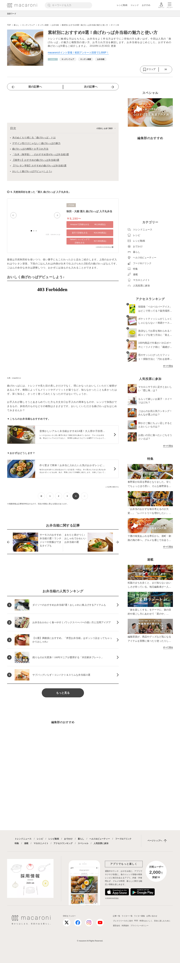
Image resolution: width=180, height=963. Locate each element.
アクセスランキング (63, 843)
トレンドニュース (23, 839)
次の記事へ (91, 86)
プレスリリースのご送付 (123, 921)
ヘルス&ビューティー (99, 839)
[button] (13, 215)
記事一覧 (116, 916)
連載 (26, 843)
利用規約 (125, 926)
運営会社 (116, 926)
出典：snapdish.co (14, 378)
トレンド (134, 5)
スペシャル (83, 843)
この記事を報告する (112, 487)
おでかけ (68, 839)
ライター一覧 (127, 916)
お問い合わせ (151, 916)
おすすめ (146, 5)
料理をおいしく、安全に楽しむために (155, 921)
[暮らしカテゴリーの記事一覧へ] (53, 59)
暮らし (81, 839)
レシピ (40, 839)
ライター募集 (139, 916)
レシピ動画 (122, 5)
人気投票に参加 (101, 843)
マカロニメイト (41, 843)
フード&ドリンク (123, 839)
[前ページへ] (41, 496)
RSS (136, 921)
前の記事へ (35, 86)
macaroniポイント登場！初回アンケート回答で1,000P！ (78, 52)
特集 (17, 843)
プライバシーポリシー (139, 926)
